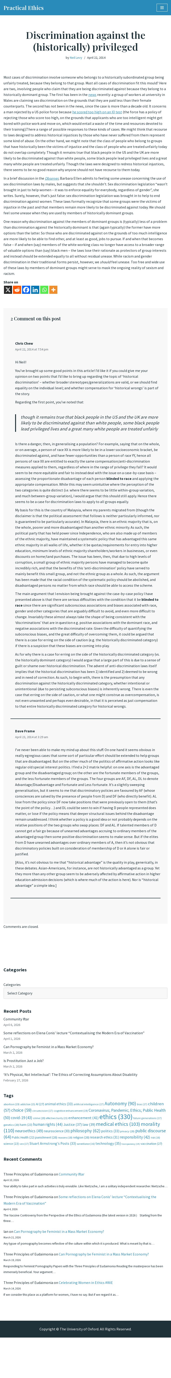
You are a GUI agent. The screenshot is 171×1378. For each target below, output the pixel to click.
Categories (12, 1013)
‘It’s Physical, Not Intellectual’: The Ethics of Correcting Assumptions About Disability (71, 1104)
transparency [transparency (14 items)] (131, 1175)
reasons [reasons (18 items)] (65, 1168)
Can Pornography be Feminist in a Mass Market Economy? (49, 1076)
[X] (8, 301)
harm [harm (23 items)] (26, 1155)
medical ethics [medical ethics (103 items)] (118, 1154)
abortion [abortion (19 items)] (11, 1135)
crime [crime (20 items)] (39, 1149)
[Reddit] (17, 301)
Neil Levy (76, 57)
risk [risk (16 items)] (155, 1168)
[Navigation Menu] (162, 8)
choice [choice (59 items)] (21, 1141)
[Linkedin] (35, 301)
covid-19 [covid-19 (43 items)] (21, 1148)
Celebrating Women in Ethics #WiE (86, 1322)
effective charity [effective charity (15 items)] (57, 1149)
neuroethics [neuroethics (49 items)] (29, 1161)
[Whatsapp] (44, 301)
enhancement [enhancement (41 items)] (83, 1148)
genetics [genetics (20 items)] (11, 1155)
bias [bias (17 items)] (142, 1135)
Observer (52, 186)
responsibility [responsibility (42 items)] (135, 1168)
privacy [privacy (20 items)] (127, 1162)
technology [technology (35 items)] (108, 1174)
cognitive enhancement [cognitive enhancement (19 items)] (71, 1141)
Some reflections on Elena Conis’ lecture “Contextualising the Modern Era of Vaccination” (74, 1062)
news (112, 95)
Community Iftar (16, 1048)
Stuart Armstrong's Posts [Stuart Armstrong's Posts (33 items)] (53, 1174)
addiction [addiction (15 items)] (27, 1135)
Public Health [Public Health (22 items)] (23, 1168)
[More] (53, 301)
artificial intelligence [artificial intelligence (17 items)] (88, 1135)
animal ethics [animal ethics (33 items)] (59, 1134)
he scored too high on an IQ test (113, 112)
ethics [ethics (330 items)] (116, 1147)
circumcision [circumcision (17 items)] (42, 1141)
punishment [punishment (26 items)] (46, 1168)
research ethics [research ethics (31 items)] (104, 1168)
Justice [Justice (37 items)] (72, 1155)
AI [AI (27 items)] (40, 1135)
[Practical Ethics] (23, 7)
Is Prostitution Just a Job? (24, 1090)
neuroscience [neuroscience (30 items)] (57, 1162)
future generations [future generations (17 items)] (147, 1149)
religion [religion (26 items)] (81, 1168)
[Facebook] (26, 301)
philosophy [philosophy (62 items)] (85, 1161)
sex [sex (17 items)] (24, 1175)
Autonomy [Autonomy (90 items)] (120, 1134)
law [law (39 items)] (88, 1155)
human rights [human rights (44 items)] (48, 1155)
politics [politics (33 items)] (110, 1162)
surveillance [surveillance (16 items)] (86, 1175)
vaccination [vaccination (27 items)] (151, 1175)
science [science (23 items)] (11, 1175)
